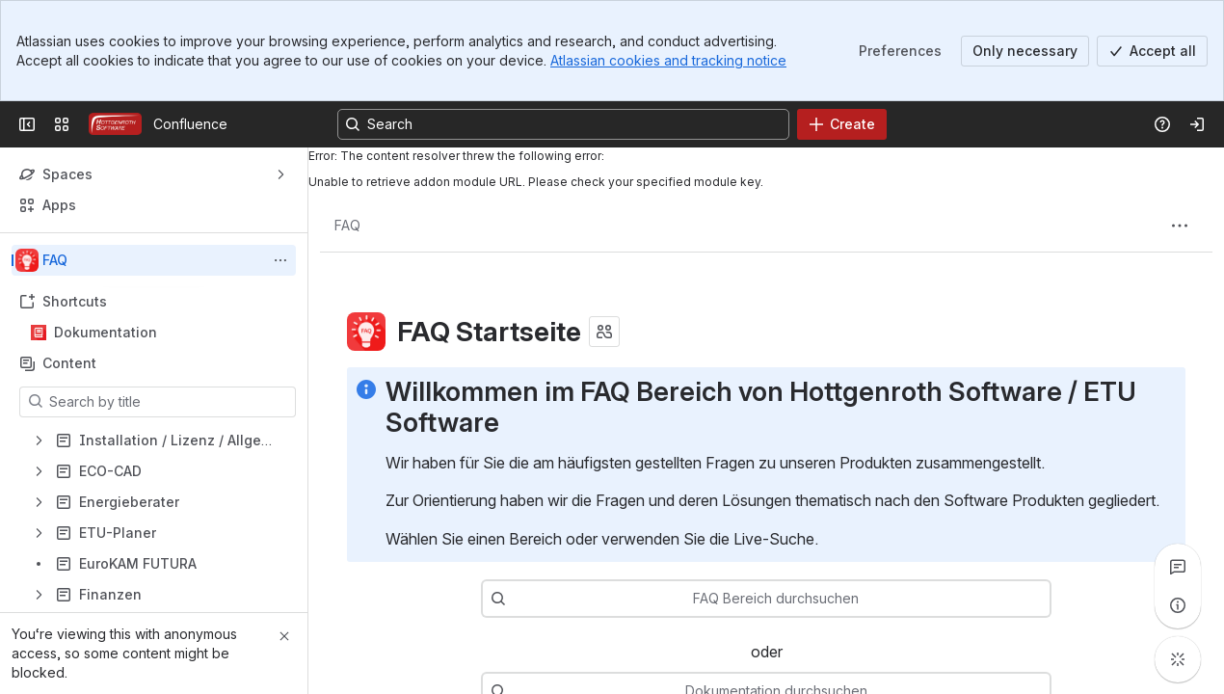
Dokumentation (105, 332)
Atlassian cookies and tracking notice (668, 60)
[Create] (842, 124)
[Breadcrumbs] (347, 225)
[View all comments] (1177, 566)
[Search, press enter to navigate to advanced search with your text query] (563, 124)
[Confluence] (115, 124)
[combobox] (795, 598)
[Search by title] (169, 401)
